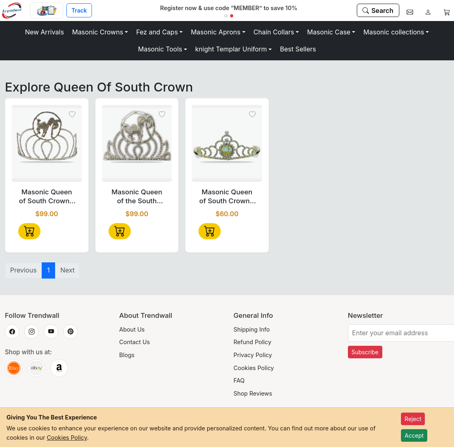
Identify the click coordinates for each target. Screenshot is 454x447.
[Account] (428, 10)
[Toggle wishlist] (72, 114)
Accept (414, 435)
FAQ (239, 380)
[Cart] (446, 10)
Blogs (126, 354)
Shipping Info (252, 329)
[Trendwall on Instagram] (31, 331)
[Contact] (410, 10)
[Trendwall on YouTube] (51, 331)
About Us (132, 329)
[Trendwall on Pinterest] (70, 331)
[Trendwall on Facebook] (12, 331)
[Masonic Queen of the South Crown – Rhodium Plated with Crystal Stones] (137, 143)
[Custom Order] (46, 10)
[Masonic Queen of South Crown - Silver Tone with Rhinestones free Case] (47, 143)
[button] (100, 32)
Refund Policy (252, 341)
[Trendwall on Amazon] (59, 368)
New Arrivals (44, 32)
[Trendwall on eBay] (36, 368)
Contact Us (134, 341)
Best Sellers (298, 49)
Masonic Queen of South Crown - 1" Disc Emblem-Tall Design (227, 205)
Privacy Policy (253, 354)
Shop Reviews (253, 393)
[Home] (15, 10)
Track (79, 10)
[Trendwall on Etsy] (14, 368)
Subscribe (365, 352)
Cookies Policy (254, 367)
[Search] (378, 10)
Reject (413, 418)
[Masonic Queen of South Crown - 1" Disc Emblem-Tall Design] (227, 143)
